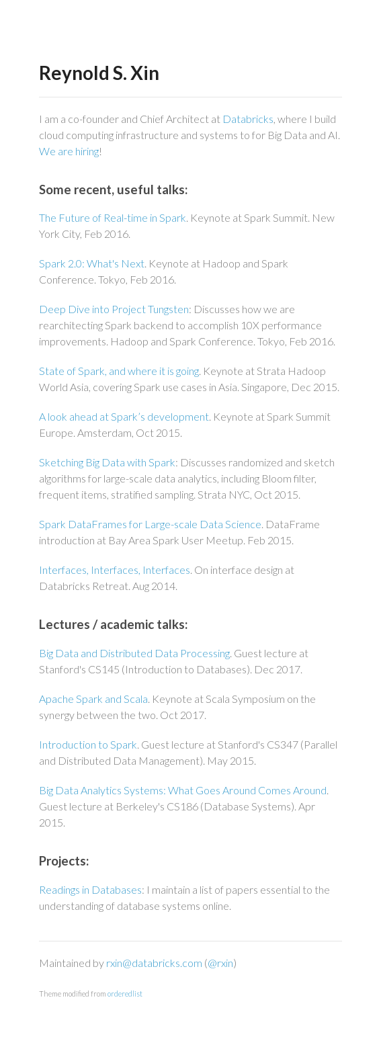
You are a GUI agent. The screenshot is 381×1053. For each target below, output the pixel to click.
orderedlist (125, 993)
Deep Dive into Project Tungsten (114, 308)
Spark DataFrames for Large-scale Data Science (150, 523)
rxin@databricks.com (154, 962)
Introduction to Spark (88, 744)
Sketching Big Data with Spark (107, 462)
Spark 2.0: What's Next (91, 263)
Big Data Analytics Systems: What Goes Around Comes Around (183, 790)
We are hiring (69, 150)
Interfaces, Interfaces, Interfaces (114, 569)
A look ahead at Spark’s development (124, 416)
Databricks (247, 118)
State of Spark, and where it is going (119, 370)
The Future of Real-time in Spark (112, 217)
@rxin (220, 962)
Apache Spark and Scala (93, 698)
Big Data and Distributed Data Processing (134, 652)
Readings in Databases (90, 889)
